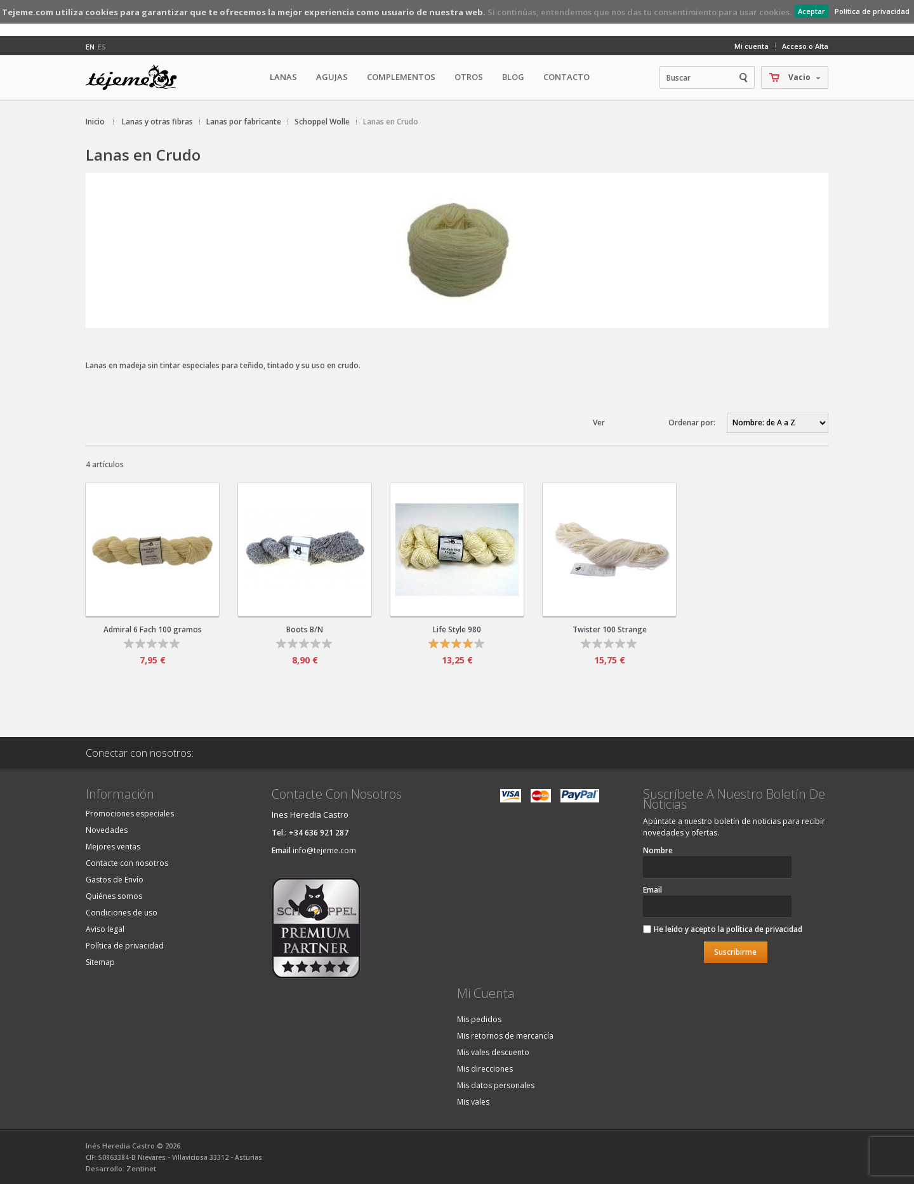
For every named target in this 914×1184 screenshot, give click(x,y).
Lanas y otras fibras (157, 121)
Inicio (95, 121)
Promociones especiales (130, 813)
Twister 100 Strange (610, 629)
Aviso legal (105, 929)
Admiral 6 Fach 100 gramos (152, 629)
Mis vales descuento (493, 1052)
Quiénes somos (114, 896)
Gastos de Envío (114, 879)
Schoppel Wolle (322, 121)
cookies (101, 12)
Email (652, 889)
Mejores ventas (113, 846)
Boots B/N (304, 629)
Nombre (658, 850)
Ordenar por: (691, 422)
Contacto (566, 77)
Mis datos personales (495, 1085)
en (90, 46)
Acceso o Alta (805, 46)
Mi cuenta (751, 46)
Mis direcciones (485, 1068)
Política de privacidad (872, 11)
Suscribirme (735, 952)
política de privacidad (764, 929)
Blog (513, 77)
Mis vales (473, 1101)
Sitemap (100, 962)
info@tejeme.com (324, 850)
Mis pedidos (479, 1019)
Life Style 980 (457, 629)
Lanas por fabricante (243, 121)
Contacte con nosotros (127, 863)
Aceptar (811, 11)
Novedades (107, 830)
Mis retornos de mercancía (505, 1035)
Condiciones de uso (121, 912)
